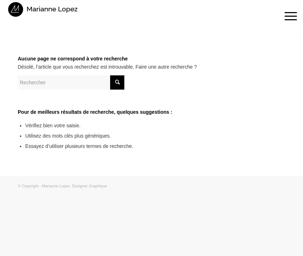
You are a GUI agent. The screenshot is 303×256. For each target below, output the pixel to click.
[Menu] (287, 16)
